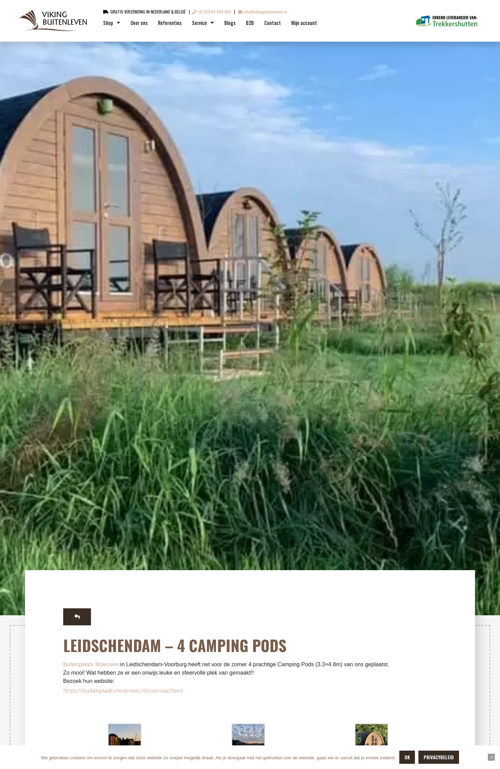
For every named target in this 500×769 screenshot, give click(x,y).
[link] (91, 664)
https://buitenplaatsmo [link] (93, 690)
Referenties (170, 22)
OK (407, 757)
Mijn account (304, 22)
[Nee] (491, 757)
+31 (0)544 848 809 (211, 12)
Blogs (229, 22)
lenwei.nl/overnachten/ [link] (153, 690)
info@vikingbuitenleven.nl (262, 12)
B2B (250, 22)
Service (199, 22)
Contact (272, 22)
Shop (108, 22)
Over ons (139, 22)
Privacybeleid (439, 757)
